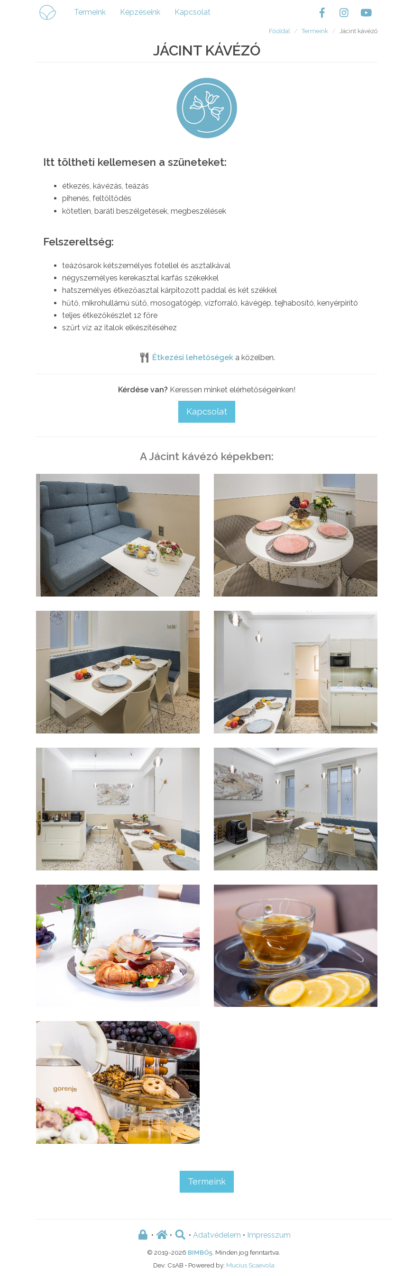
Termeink (90, 12)
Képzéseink (140, 12)
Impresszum (269, 1235)
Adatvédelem (217, 1235)
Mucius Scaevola (250, 1265)
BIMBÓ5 (200, 1252)
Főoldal (279, 31)
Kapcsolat (192, 12)
